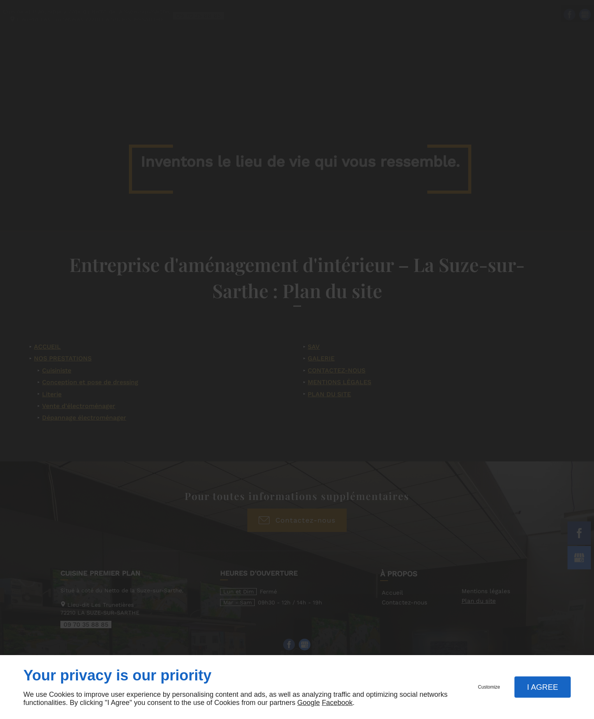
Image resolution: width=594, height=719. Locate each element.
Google (308, 703)
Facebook (337, 703)
